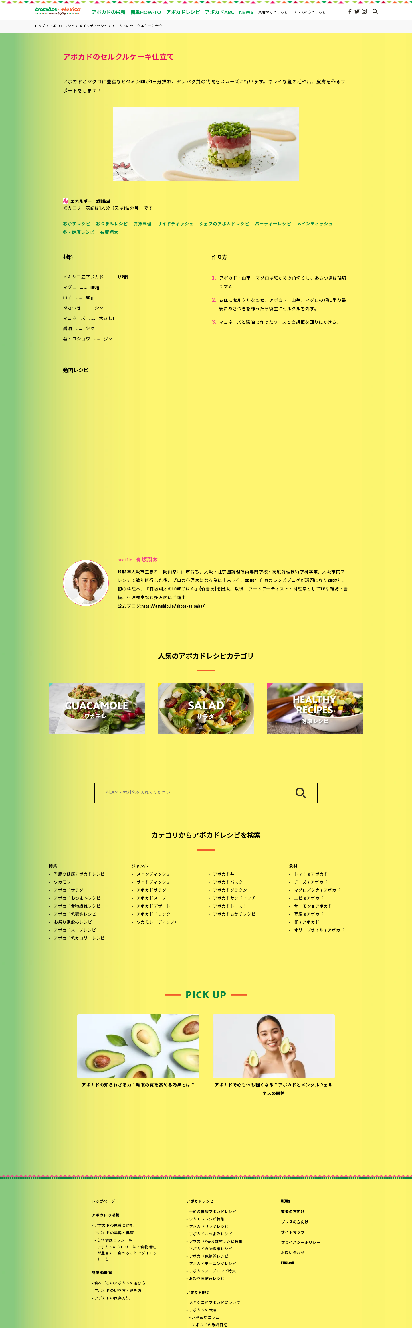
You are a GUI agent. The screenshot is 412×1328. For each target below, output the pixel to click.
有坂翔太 (109, 233)
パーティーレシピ (273, 224)
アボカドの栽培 (203, 1310)
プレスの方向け (294, 1222)
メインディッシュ (315, 224)
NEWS (285, 1202)
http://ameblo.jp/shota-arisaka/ (173, 606)
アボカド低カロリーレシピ (79, 938)
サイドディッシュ (175, 224)
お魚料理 (143, 224)
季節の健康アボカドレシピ (79, 874)
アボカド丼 (223, 874)
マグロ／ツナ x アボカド (317, 890)
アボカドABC (197, 1293)
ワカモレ (62, 882)
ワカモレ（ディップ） (158, 922)
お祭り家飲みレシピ (73, 922)
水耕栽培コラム (205, 1318)
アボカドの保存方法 (112, 1298)
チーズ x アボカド (311, 882)
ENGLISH (287, 1263)
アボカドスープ (151, 898)
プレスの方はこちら (309, 12)
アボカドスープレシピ (75, 930)
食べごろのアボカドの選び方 (120, 1283)
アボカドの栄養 (105, 1215)
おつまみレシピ (112, 224)
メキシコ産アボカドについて (214, 1303)
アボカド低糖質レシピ (75, 914)
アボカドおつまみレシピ (77, 898)
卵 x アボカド (307, 922)
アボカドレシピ (200, 1202)
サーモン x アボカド (313, 906)
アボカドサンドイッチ (234, 898)
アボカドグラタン (230, 890)
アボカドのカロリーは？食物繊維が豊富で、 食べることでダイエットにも (127, 1253)
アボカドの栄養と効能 (114, 1226)
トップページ (103, 1202)
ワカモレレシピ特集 (207, 1219)
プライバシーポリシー (300, 1243)
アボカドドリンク (154, 914)
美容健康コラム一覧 (115, 1240)
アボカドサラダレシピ (209, 1227)
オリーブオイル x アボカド (319, 930)
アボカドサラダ (69, 890)
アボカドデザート (154, 906)
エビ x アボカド (309, 898)
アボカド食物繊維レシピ (77, 906)
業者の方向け (293, 1212)
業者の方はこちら (273, 12)
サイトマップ (293, 1232)
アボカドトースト (230, 906)
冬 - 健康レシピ (78, 233)
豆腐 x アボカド (309, 914)
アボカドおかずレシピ (234, 914)
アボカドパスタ (228, 882)
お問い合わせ (293, 1253)
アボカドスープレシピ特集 (212, 1271)
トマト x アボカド (311, 874)
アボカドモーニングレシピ (212, 1264)
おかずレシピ (76, 224)
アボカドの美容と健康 (114, 1233)
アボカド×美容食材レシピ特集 (216, 1242)
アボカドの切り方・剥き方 (118, 1291)
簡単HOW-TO (102, 1273)
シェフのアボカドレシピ (224, 224)
